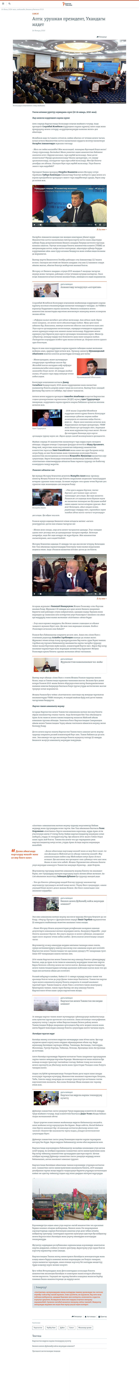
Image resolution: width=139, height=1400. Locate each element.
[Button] (102, 37)
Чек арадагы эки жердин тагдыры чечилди (54, 558)
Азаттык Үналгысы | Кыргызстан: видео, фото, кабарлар (61, 191)
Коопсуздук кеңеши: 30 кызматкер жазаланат (55, 188)
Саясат (35, 14)
